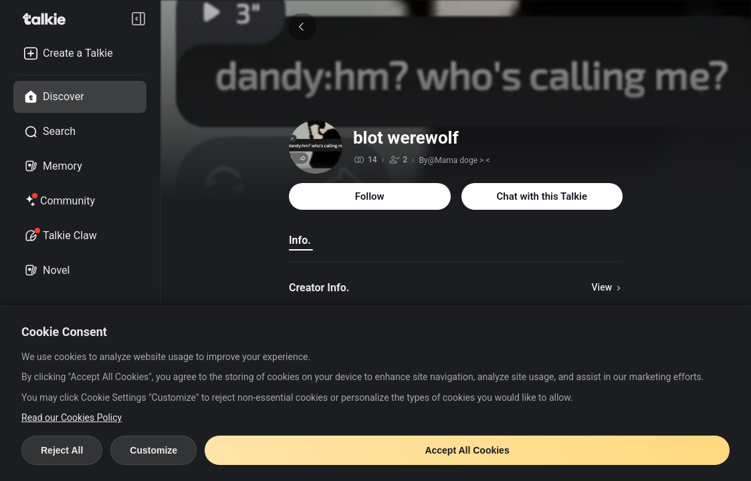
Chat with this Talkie (542, 196)
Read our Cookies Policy (71, 417)
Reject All (62, 450)
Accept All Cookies (467, 450)
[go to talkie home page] (48, 19)
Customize (153, 450)
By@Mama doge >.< (454, 160)
